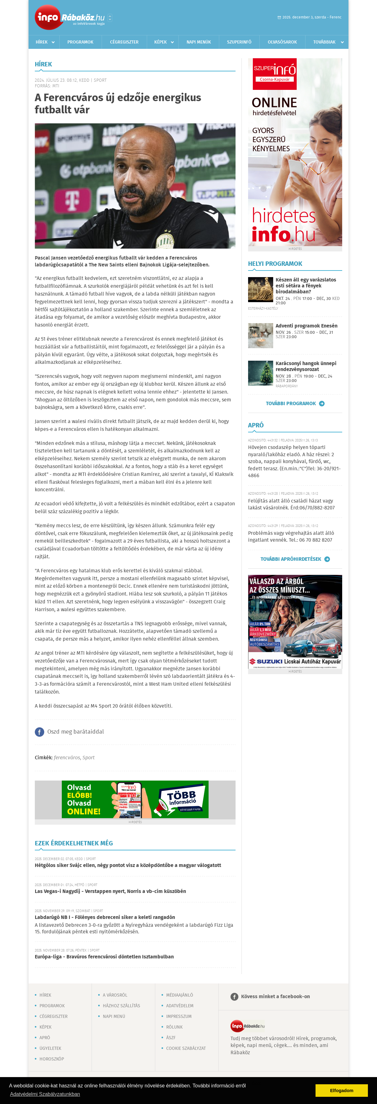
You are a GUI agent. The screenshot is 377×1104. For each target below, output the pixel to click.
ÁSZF (171, 1037)
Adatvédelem (180, 1006)
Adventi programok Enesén (306, 326)
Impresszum (179, 1016)
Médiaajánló (179, 995)
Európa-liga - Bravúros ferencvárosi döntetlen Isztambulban (104, 957)
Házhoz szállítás (121, 1006)
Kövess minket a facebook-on (275, 997)
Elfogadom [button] (341, 1090)
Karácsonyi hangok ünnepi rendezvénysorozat (306, 367)
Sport (88, 758)
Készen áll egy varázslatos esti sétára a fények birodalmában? (306, 286)
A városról (115, 995)
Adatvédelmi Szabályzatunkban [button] (45, 1094)
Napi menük (199, 42)
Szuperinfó (239, 42)
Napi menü (114, 1016)
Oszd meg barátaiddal (75, 732)
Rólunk (174, 1027)
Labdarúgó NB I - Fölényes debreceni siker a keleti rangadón (105, 917)
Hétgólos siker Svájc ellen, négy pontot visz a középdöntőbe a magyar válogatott (128, 865)
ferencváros (67, 758)
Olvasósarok (282, 42)
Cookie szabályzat (186, 1048)
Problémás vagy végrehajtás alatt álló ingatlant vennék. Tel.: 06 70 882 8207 (291, 536)
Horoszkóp (52, 1059)
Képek (160, 42)
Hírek (42, 42)
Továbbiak (324, 42)
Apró (45, 1037)
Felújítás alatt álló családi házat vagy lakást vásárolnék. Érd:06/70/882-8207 (291, 504)
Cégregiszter (124, 42)
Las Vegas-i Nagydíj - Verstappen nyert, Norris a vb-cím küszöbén (110, 891)
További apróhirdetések (291, 559)
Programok (80, 42)
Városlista (110, 18)
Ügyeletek (50, 1048)
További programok (291, 403)
